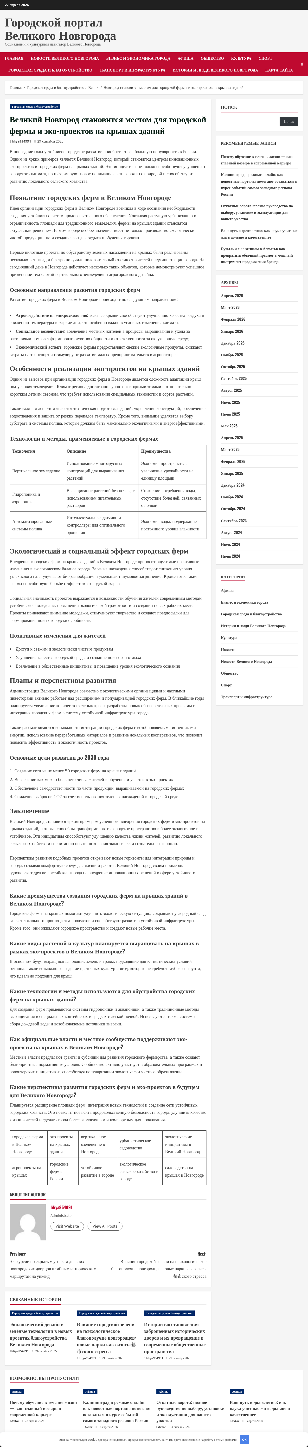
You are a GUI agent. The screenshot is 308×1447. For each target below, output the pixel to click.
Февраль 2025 (233, 461)
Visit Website (67, 1226)
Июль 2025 (230, 402)
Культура (241, 58)
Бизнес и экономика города (138, 58)
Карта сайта (279, 70)
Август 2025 (231, 390)
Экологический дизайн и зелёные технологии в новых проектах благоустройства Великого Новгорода (38, 1332)
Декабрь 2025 (232, 343)
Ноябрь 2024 (232, 497)
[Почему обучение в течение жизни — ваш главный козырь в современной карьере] (44, 1388)
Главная (14, 58)
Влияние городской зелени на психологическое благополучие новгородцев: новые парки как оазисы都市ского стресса (107, 1332)
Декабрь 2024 (232, 485)
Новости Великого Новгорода (65, 58)
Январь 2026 (232, 331)
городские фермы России (59, 1171)
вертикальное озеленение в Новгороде (93, 1144)
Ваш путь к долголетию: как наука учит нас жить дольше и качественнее (260, 1404)
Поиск (229, 107)
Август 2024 (231, 532)
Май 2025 (229, 426)
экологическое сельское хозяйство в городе (139, 1171)
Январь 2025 (232, 473)
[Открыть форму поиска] (302, 64)
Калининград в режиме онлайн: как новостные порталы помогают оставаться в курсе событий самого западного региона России (117, 1407)
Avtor (15, 1417)
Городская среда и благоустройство (50, 70)
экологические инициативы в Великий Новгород (182, 1144)
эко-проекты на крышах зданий (61, 1144)
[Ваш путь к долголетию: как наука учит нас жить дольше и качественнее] (264, 1388)
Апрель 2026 (232, 295)
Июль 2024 (230, 544)
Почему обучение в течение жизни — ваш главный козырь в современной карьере (43, 1404)
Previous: (59, 1265)
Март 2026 (230, 307)
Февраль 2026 (233, 319)
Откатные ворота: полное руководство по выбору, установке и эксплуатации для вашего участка (257, 212)
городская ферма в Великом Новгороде (27, 1144)
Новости (228, 649)
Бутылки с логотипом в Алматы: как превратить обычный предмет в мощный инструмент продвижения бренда (257, 255)
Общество (212, 58)
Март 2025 (230, 449)
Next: (157, 1265)
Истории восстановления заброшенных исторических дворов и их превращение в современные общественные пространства (172, 1335)
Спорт (265, 58)
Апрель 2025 (232, 437)
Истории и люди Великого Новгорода (215, 70)
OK (244, 1439)
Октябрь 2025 (233, 366)
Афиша (185, 58)
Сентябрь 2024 (234, 520)
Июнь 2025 (230, 414)
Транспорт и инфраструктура (133, 70)
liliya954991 (21, 141)
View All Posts (105, 1226)
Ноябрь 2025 (232, 355)
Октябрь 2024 (233, 508)
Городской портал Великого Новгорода (60, 27)
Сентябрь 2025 (234, 378)
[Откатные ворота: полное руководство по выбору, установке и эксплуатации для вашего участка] (190, 1388)
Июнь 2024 (230, 556)
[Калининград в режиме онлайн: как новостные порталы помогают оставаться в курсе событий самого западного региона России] (117, 1388)
